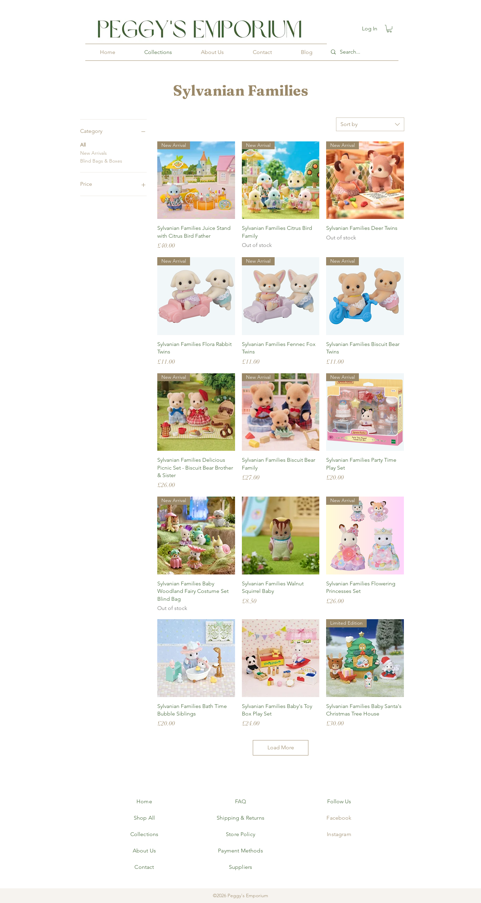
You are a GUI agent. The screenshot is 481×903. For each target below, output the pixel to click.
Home (144, 801)
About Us (144, 850)
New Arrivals (93, 152)
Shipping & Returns (240, 818)
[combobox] (370, 124)
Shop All (144, 818)
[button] (389, 28)
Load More (280, 747)
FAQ (240, 801)
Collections (144, 834)
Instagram (339, 834)
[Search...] (362, 52)
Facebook (338, 818)
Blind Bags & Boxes (101, 160)
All (83, 144)
